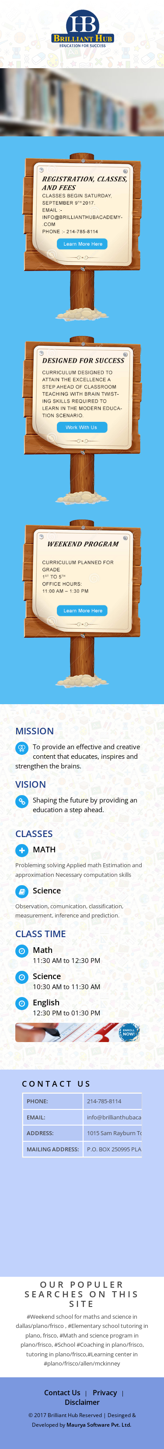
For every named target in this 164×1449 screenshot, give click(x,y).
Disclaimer (82, 1402)
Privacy (105, 1392)
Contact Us (62, 1392)
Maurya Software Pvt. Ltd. (98, 1424)
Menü (21, 24)
